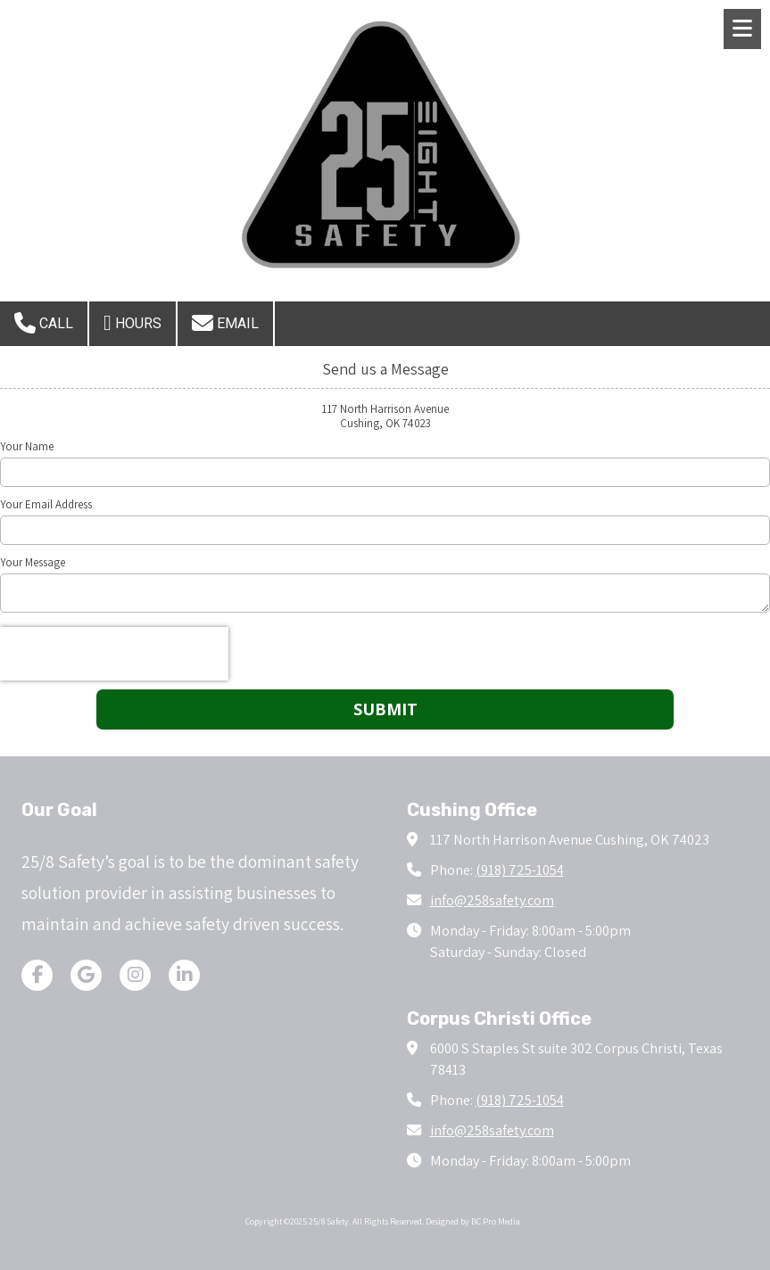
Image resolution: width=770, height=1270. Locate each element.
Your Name (27, 447)
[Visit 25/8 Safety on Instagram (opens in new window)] (135, 975)
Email (225, 323)
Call (43, 323)
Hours (132, 323)
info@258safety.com (492, 900)
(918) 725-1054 (520, 869)
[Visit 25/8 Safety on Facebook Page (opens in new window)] (37, 975)
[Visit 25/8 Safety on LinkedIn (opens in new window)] (184, 975)
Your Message (32, 563)
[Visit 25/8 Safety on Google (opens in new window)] (86, 975)
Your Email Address (46, 505)
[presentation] (114, 653)
